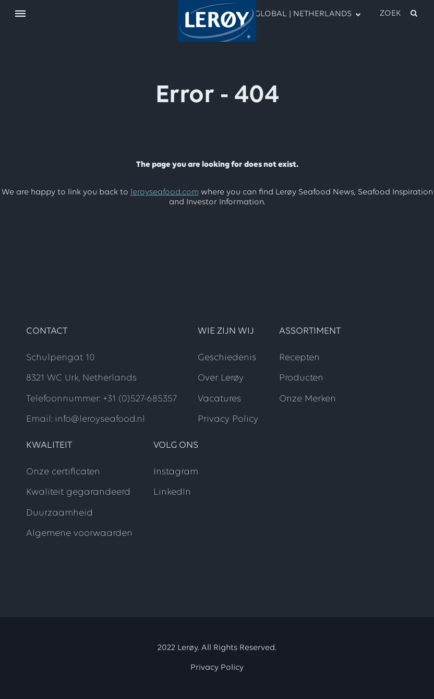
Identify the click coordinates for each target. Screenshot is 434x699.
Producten (301, 378)
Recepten (299, 358)
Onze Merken (307, 399)
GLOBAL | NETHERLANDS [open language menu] (302, 13)
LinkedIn (172, 492)
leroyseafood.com (164, 192)
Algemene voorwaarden (79, 533)
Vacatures (219, 399)
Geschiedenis (227, 358)
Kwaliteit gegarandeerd (78, 492)
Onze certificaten (63, 472)
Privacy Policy (228, 419)
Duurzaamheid (59, 513)
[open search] (399, 13)
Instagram (175, 472)
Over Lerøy (221, 378)
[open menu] (20, 14)
